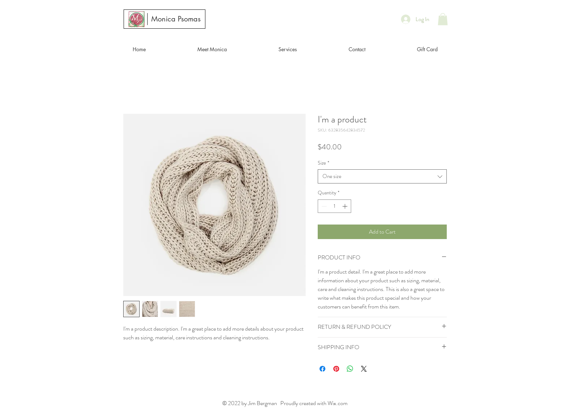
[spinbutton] (334, 206)
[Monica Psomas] (175, 19)
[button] (443, 19)
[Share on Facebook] (322, 368)
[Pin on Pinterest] (336, 368)
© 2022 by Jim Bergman (250, 403)
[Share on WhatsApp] (350, 368)
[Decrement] (323, 206)
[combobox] (382, 176)
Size (323, 162)
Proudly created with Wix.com (313, 403)
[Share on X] (364, 368)
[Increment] (345, 206)
